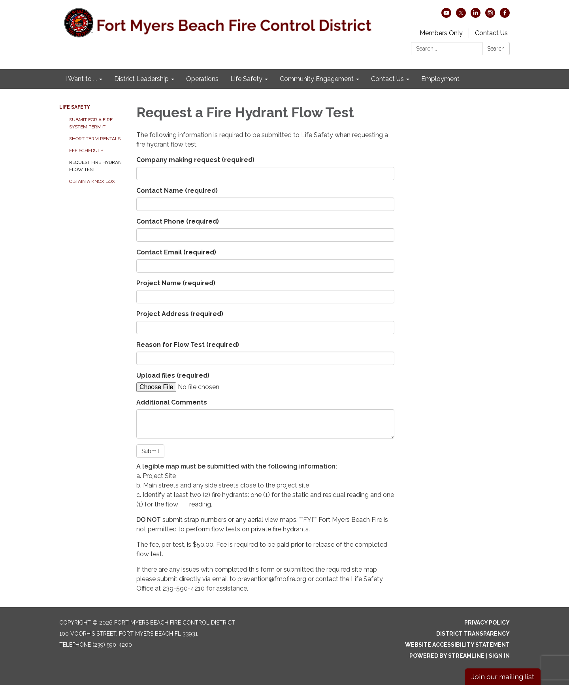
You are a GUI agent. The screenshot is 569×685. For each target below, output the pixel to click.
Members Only (441, 33)
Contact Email (176, 252)
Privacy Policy (487, 622)
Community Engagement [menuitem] (317, 79)
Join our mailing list (502, 676)
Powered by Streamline (446, 656)
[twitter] (461, 15)
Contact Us (491, 33)
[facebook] (505, 15)
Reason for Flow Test (187, 344)
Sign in (499, 656)
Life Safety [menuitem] (246, 79)
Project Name (175, 283)
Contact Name (177, 190)
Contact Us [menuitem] (387, 79)
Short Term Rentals (95, 138)
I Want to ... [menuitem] (81, 79)
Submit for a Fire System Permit (91, 123)
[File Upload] (203, 387)
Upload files (172, 375)
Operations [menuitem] (202, 79)
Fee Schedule (86, 150)
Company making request (195, 160)
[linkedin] (475, 15)
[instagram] (490, 15)
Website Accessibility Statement (457, 645)
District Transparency (473, 633)
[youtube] (446, 15)
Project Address (179, 314)
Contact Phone (177, 221)
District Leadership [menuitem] (141, 79)
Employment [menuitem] (440, 79)
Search (496, 48)
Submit (150, 451)
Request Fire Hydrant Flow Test (96, 166)
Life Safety (74, 107)
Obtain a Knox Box (92, 181)
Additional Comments (171, 402)
